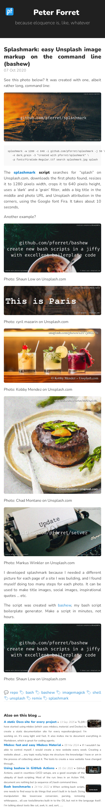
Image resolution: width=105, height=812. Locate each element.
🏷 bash (26, 692)
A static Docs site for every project (30, 722)
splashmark (24, 172)
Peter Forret (56, 12)
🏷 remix (34, 698)
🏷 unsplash (14, 698)
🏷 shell (93, 692)
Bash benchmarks (18, 787)
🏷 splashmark (55, 698)
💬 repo (11, 692)
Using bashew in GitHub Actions (30, 768)
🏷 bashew (45, 692)
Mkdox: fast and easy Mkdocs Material (33, 745)
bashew (64, 605)
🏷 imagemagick (70, 692)
